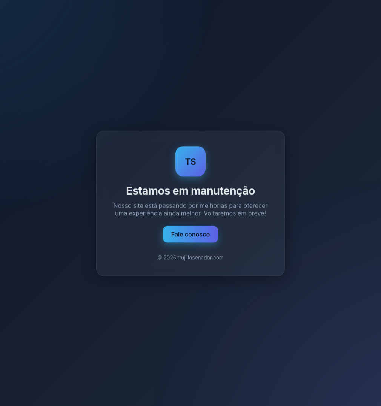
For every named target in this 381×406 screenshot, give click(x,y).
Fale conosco (190, 234)
